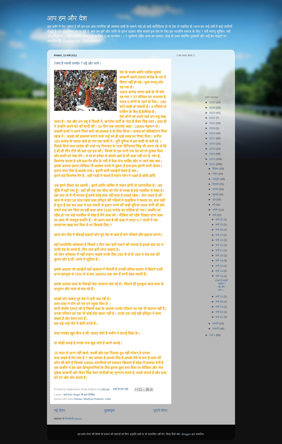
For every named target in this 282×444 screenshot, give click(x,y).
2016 (212, 143)
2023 (212, 112)
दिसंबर (215, 168)
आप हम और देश (67, 18)
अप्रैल (215, 209)
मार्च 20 (220, 255)
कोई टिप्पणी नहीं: (121, 389)
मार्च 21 (220, 250)
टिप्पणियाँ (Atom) (73, 418)
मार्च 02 (220, 311)
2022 (212, 117)
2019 (212, 128)
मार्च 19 (220, 260)
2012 (212, 164)
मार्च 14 (220, 270)
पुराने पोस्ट (160, 410)
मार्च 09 (220, 301)
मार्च (214, 214)
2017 (212, 138)
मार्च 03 (220, 306)
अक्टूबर (216, 179)
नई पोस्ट (59, 410)
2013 (212, 159)
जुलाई (215, 194)
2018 (212, 133)
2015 (212, 148)
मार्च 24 (220, 240)
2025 (212, 102)
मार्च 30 (220, 219)
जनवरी (216, 328)
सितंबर (216, 184)
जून (214, 199)
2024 (212, 107)
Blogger (186, 434)
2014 (212, 153)
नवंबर (215, 173)
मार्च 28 (220, 229)
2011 (212, 335)
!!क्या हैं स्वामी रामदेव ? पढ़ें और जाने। (77, 63)
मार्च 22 (220, 245)
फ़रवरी (215, 323)
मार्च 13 (220, 275)
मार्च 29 (220, 224)
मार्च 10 (220, 296)
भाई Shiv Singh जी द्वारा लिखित (79, 394)
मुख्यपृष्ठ (109, 410)
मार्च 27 (220, 234)
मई (214, 204)
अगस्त (215, 189)
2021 (212, 123)
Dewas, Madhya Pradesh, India (92, 398)
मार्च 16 (220, 265)
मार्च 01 (220, 317)
